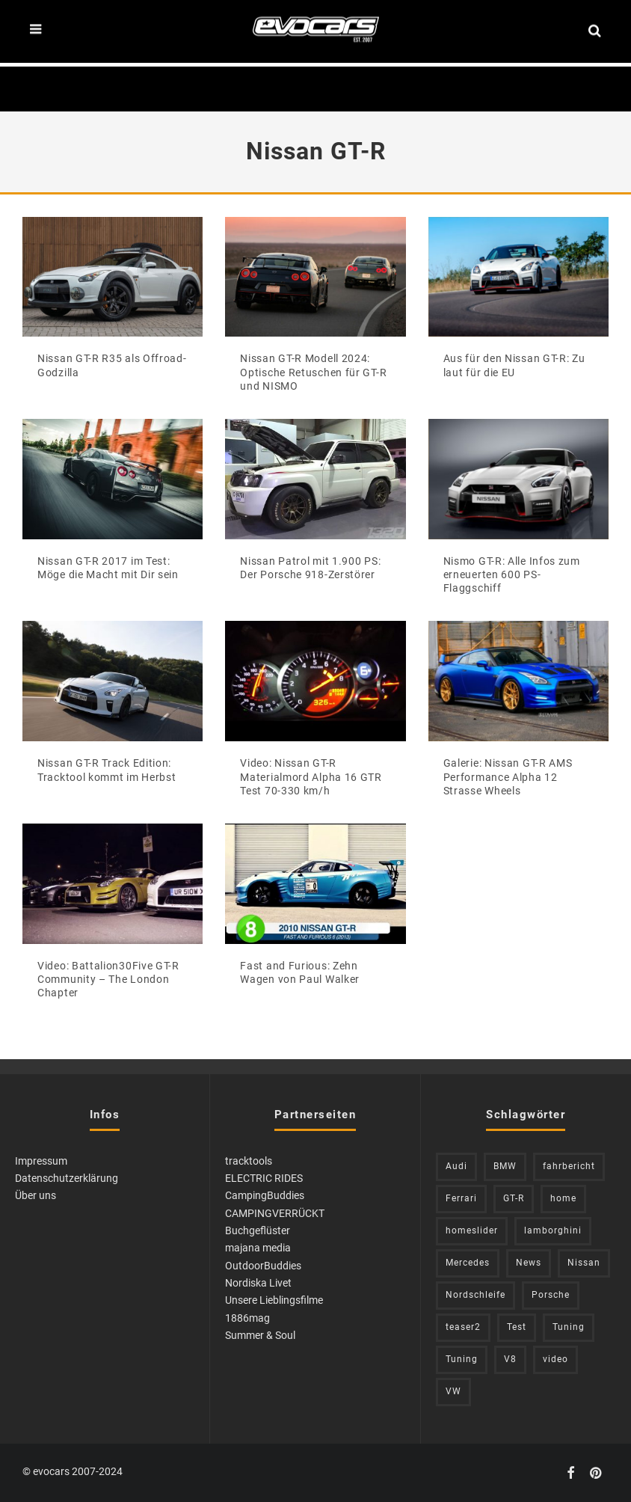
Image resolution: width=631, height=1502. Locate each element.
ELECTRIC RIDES (264, 1178)
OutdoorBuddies (263, 1266)
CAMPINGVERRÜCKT (274, 1213)
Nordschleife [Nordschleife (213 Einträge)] (475, 1295)
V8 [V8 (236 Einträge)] (510, 1359)
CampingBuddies (264, 1195)
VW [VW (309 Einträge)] (453, 1391)
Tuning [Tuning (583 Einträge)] (568, 1327)
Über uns (35, 1195)
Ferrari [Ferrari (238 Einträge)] (461, 1198)
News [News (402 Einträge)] (528, 1262)
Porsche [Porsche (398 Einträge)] (551, 1295)
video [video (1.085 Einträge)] (555, 1359)
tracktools (248, 1161)
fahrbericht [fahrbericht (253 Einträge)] (569, 1166)
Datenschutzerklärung (66, 1178)
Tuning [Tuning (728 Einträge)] (462, 1359)
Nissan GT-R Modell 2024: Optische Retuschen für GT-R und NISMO (313, 371)
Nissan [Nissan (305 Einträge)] (583, 1262)
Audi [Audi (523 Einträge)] (456, 1166)
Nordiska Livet (258, 1283)
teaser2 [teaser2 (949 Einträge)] (463, 1327)
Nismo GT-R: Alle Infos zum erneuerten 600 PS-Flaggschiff (511, 574)
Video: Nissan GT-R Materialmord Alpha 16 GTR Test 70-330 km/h (311, 776)
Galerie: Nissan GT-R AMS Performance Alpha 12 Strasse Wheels (508, 776)
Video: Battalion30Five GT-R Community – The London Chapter (108, 979)
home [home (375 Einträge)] (563, 1198)
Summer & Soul (260, 1335)
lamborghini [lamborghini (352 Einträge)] (553, 1230)
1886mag (247, 1318)
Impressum (41, 1161)
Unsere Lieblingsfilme (274, 1300)
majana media (258, 1248)
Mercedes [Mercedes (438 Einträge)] (468, 1262)
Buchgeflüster (257, 1230)
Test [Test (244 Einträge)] (516, 1327)
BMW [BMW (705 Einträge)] (505, 1166)
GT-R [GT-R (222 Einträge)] (513, 1198)
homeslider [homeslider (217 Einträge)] (472, 1230)
